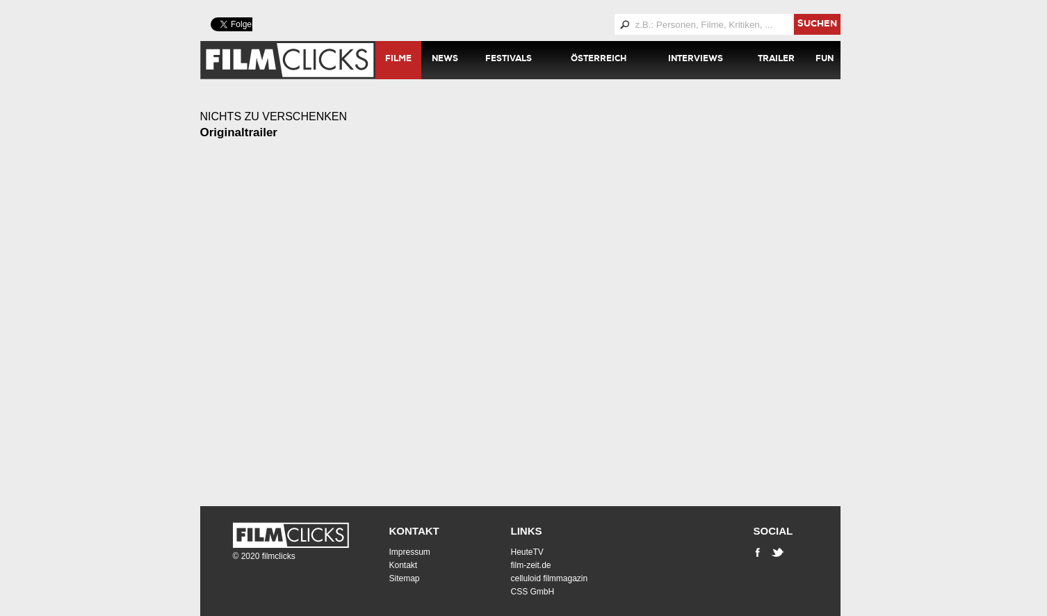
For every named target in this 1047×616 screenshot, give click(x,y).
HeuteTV (527, 552)
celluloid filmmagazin (549, 578)
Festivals (508, 60)
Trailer (776, 60)
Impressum (409, 552)
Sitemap (404, 578)
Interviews (695, 60)
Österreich (598, 60)
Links (526, 531)
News (445, 60)
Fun (824, 60)
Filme (398, 60)
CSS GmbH (533, 592)
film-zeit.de (531, 565)
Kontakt (414, 531)
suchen (817, 24)
